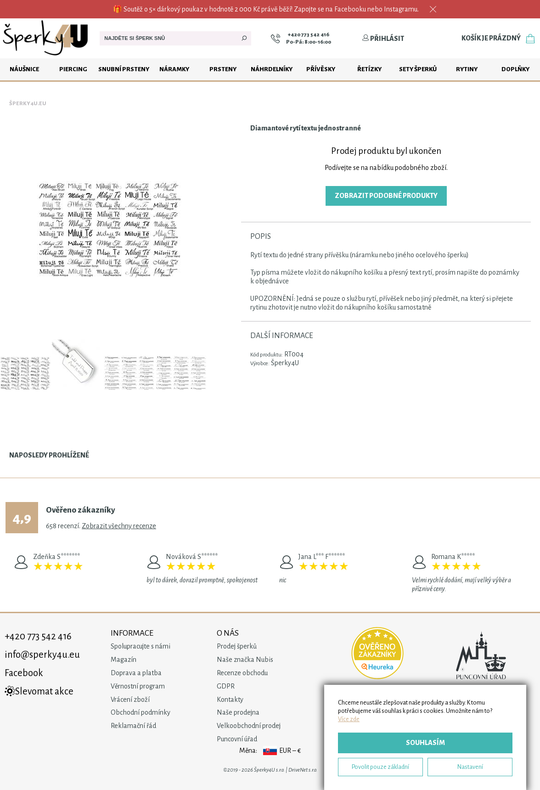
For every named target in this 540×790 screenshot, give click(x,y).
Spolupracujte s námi (140, 646)
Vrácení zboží (130, 699)
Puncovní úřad (237, 739)
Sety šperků (418, 69)
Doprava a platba (136, 673)
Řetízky (369, 69)
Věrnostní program (138, 686)
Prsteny (222, 69)
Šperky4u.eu (27, 104)
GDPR (226, 686)
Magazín (123, 659)
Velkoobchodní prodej (249, 725)
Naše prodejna (238, 712)
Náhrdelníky (271, 69)
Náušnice (24, 69)
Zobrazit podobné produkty (386, 195)
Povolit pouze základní (380, 766)
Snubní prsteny (123, 69)
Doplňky (515, 69)
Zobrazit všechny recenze (119, 526)
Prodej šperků (237, 646)
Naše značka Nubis (245, 659)
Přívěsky (320, 69)
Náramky (174, 69)
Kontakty (230, 699)
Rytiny (467, 69)
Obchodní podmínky (140, 712)
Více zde (349, 719)
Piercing (73, 69)
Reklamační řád (133, 725)
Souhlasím (425, 742)
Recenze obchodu (242, 673)
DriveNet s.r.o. (302, 770)
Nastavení (470, 766)
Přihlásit (383, 38)
